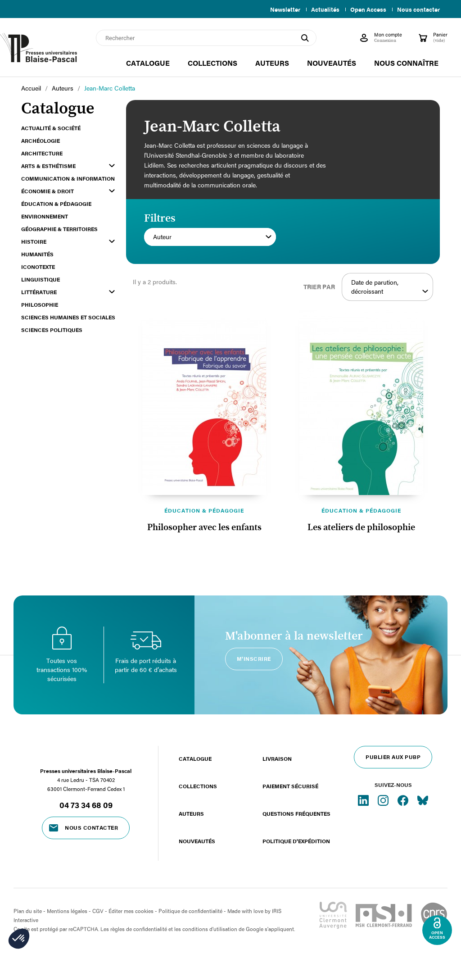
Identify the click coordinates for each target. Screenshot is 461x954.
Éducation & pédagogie (204, 510)
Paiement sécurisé (290, 786)
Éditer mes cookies (131, 910)
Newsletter (280, 9)
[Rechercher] (206, 38)
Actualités (321, 9)
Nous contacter (418, 9)
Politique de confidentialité (190, 910)
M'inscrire (254, 658)
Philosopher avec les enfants (204, 527)
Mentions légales (67, 910)
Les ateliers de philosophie (361, 527)
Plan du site (28, 910)
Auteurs (191, 813)
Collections (198, 786)
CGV (98, 910)
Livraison (277, 758)
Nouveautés (197, 841)
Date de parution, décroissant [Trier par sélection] (389, 287)
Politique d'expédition (296, 841)
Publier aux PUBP (393, 756)
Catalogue (195, 758)
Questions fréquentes (296, 813)
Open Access (366, 9)
